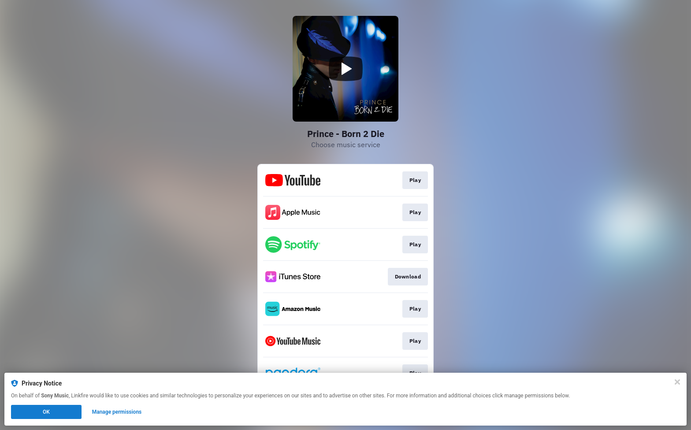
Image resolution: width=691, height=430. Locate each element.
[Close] (677, 382)
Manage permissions (117, 412)
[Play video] (345, 68)
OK (46, 412)
